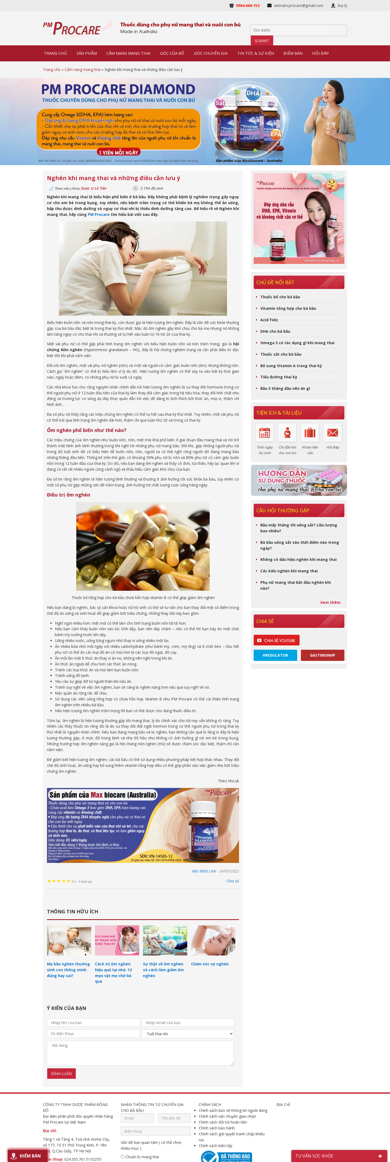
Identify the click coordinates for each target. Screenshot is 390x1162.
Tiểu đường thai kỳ (278, 376)
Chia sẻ (232, 880)
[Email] (137, 1118)
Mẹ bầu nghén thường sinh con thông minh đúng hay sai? (68, 969)
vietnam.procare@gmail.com (298, 5)
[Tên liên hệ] (174, 1118)
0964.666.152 (248, 5)
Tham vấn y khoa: (80, 188)
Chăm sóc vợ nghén (210, 963)
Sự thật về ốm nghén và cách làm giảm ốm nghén (163, 969)
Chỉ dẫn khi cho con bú (287, 450)
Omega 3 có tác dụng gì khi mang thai (297, 342)
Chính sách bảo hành (217, 1128)
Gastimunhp (322, 655)
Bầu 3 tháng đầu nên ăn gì (285, 388)
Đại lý (342, 5)
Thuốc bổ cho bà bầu (280, 296)
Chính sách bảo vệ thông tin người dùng (233, 1110)
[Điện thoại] (156, 1131)
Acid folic (269, 319)
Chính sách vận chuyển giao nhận (227, 1116)
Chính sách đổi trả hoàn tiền (223, 1122)
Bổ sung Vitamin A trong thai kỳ (291, 365)
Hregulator (275, 655)
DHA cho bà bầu (275, 331)
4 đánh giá (82, 881)
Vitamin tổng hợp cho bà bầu (288, 308)
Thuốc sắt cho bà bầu (280, 354)
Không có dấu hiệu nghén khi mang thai (298, 559)
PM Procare (99, 214)
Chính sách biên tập (215, 1145)
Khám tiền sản (310, 450)
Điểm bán (30, 1156)
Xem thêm (330, 602)
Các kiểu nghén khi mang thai (289, 570)
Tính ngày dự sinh (265, 450)
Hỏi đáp (333, 447)
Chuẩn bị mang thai (140, 1156)
